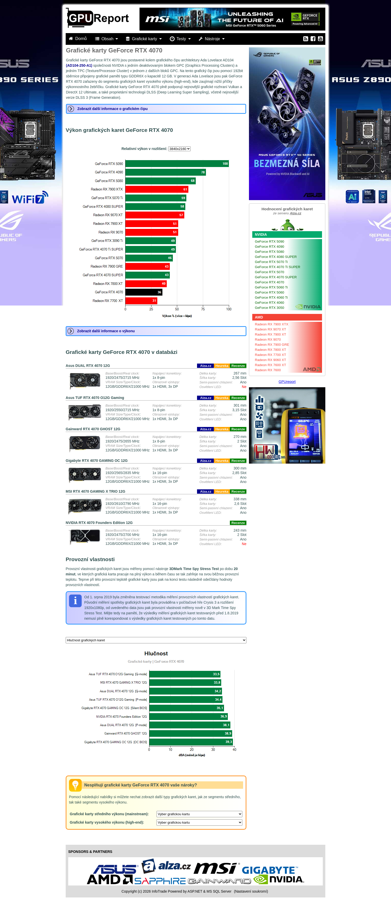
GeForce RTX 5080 (269, 252)
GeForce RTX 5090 (269, 241)
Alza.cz (205, 366)
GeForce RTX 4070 (269, 282)
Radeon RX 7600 (268, 370)
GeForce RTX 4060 (269, 302)
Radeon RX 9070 (268, 339)
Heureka (221, 366)
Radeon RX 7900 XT (270, 334)
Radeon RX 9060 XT (270, 360)
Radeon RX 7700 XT (270, 355)
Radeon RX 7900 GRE (272, 345)
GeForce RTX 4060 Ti (271, 297)
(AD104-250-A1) (79, 65)
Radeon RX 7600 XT (270, 365)
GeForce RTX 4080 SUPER (276, 257)
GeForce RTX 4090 (269, 246)
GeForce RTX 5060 (269, 292)
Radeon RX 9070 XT (270, 329)
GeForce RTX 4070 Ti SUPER (277, 267)
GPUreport (287, 382)
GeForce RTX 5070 (269, 272)
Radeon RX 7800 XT (270, 350)
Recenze (238, 366)
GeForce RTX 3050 (269, 308)
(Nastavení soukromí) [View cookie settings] (251, 891)
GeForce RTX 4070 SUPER (276, 277)
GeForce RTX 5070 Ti (271, 262)
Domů (78, 38)
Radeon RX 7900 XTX (271, 324)
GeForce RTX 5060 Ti (271, 287)
